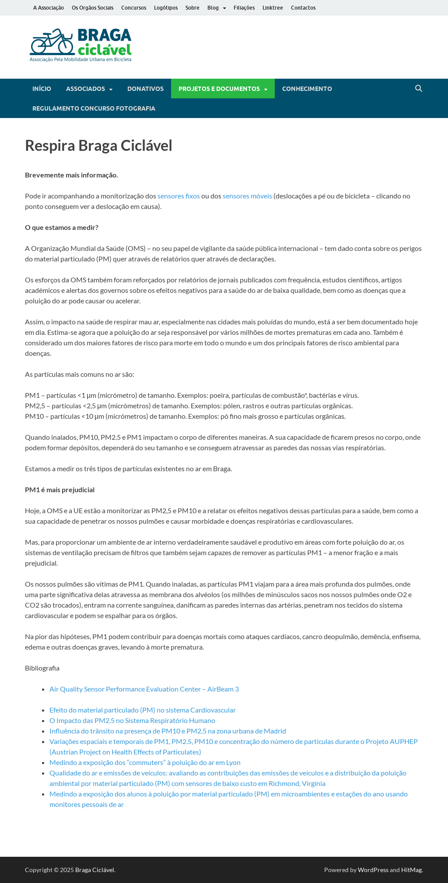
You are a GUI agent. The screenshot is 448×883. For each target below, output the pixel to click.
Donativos (145, 88)
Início (41, 88)
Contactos (303, 7)
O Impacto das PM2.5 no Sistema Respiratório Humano (132, 720)
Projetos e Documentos (219, 88)
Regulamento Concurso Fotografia (93, 108)
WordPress (373, 869)
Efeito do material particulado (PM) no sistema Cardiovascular (142, 710)
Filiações (244, 7)
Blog (213, 7)
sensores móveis (247, 195)
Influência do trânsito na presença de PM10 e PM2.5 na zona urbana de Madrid (167, 731)
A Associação (48, 7)
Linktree (272, 7)
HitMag (411, 869)
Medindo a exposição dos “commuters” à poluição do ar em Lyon (145, 762)
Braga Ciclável (94, 869)
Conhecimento (307, 88)
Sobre (193, 7)
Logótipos (166, 7)
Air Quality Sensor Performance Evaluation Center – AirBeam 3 (144, 689)
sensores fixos (179, 195)
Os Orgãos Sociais (92, 7)
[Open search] (418, 89)
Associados (85, 88)
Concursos (133, 7)
